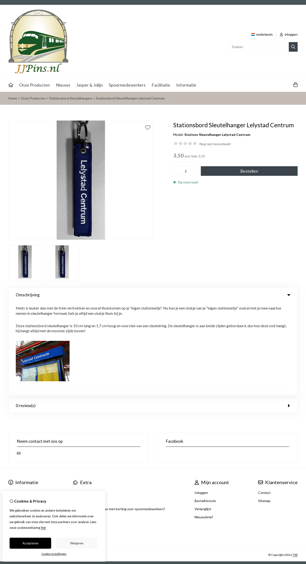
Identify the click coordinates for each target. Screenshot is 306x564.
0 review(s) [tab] (153, 312)
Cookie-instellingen (53, 554)
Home (12, 98)
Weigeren (76, 543)
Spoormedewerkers (127, 85)
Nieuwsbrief (204, 423)
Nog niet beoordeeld (215, 144)
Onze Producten (34, 85)
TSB (295, 461)
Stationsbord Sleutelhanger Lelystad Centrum (130, 98)
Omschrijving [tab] (153, 294)
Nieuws (63, 85)
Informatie (186, 85)
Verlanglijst (203, 415)
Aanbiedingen (83, 399)
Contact (264, 399)
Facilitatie (161, 85)
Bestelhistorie (205, 407)
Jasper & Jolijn (89, 85)
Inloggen (201, 399)
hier (43, 528)
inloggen (289, 34)
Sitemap (264, 407)
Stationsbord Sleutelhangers (70, 98)
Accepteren (30, 543)
